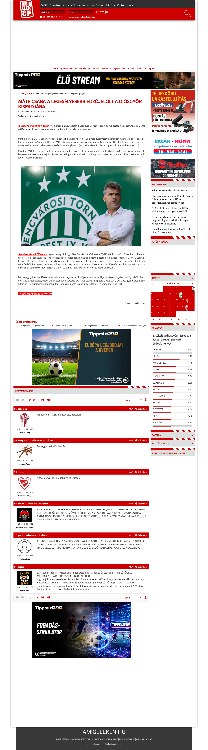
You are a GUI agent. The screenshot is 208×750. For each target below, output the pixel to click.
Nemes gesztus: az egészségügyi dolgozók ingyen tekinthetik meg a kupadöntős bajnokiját (170, 220)
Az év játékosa (71, 5)
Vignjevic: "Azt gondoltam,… (33, 325)
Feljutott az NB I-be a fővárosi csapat (171, 190)
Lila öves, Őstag (24, 590)
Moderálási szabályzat (105, 739)
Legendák (88, 5)
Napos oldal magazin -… (63, 325)
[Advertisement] (104, 43)
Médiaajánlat (144, 739)
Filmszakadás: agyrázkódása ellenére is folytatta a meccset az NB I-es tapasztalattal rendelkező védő (172, 199)
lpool (20, 535)
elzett (21, 472)
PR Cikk (110, 5)
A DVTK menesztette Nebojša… (133, 325)
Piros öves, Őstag (24, 432)
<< (153, 283)
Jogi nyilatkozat (80, 739)
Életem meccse (126, 5)
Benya (21, 503)
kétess (21, 566)
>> (191, 283)
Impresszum (63, 739)
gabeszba (22, 408)
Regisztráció (73, 16)
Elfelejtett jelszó (88, 16)
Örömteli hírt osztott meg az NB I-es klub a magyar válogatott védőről (171, 210)
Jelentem (141, 408)
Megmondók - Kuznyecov (97, 325)
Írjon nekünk (127, 739)
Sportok (55, 5)
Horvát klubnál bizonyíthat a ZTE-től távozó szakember (171, 230)
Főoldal (21, 93)
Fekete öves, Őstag (24, 496)
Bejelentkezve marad (52, 16)
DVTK (44, 5)
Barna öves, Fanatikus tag (24, 527)
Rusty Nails (23, 440)
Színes (100, 5)
